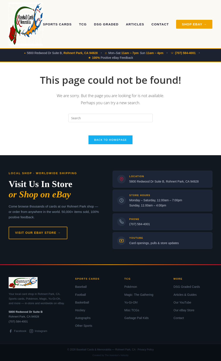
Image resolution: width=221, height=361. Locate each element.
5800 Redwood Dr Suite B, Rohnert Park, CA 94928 (164, 181)
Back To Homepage (110, 140)
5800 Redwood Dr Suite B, (62, 52)
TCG (83, 24)
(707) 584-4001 (139, 224)
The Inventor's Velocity (116, 355)
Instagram (38, 331)
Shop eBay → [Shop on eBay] (194, 24)
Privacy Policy (145, 349)
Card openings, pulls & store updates (154, 243)
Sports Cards (57, 24)
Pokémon (130, 286)
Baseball (81, 286)
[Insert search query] (110, 118)
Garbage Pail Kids (136, 318)
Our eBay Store (184, 310)
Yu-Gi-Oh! (131, 302)
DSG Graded (106, 24)
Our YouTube (182, 302)
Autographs (83, 318)
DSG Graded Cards (187, 286)
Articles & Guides (185, 294)
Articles (135, 24)
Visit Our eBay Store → (38, 232)
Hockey (80, 310)
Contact (160, 24)
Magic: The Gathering (138, 294)
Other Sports (83, 325)
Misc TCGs (131, 310)
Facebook (17, 331)
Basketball (82, 302)
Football (80, 294)
